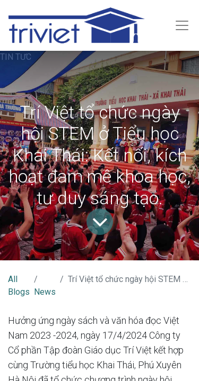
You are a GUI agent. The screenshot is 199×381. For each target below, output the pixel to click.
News (45, 292)
